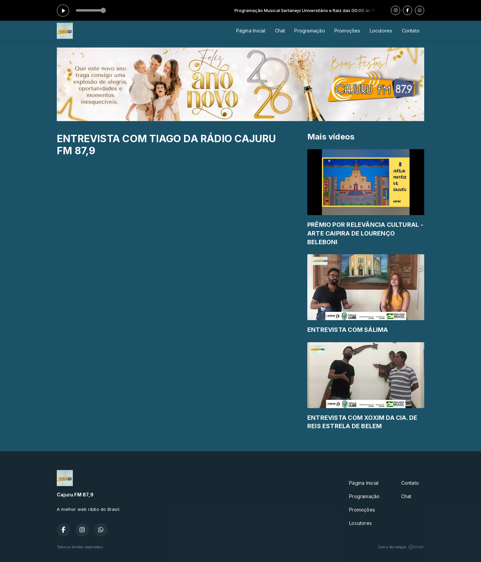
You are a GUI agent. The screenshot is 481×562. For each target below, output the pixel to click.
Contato (411, 30)
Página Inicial (251, 30)
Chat (280, 30)
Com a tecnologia (401, 547)
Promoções (347, 30)
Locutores (381, 30)
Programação (309, 30)
